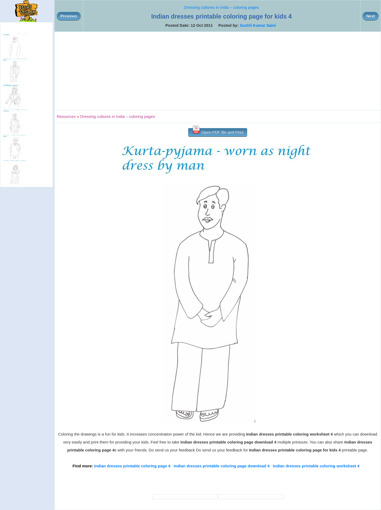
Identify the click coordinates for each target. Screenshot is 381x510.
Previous (68, 16)
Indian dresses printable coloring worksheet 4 (316, 466)
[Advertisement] (218, 71)
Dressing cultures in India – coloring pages (221, 7)
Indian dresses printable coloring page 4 (132, 466)
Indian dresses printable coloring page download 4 (222, 466)
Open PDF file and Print (217, 131)
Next (370, 16)
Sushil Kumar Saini (258, 25)
